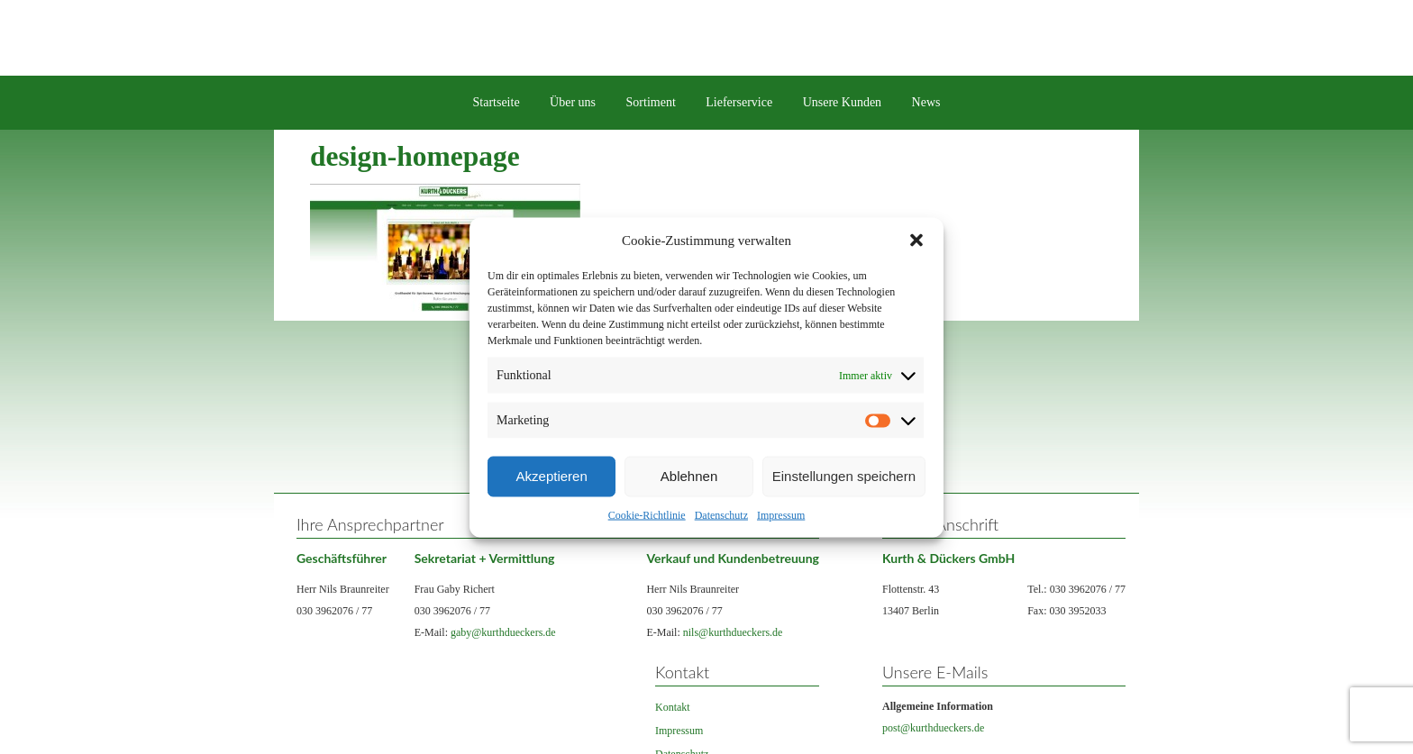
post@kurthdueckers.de (933, 728)
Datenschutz (721, 514)
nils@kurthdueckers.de (733, 632)
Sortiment (651, 102)
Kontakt (672, 707)
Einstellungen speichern (844, 476)
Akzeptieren (552, 476)
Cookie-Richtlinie (647, 514)
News (926, 102)
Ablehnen (689, 476)
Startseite (496, 102)
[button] (916, 240)
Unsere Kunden (842, 102)
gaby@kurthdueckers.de (503, 632)
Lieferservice (739, 102)
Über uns (573, 102)
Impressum (781, 514)
